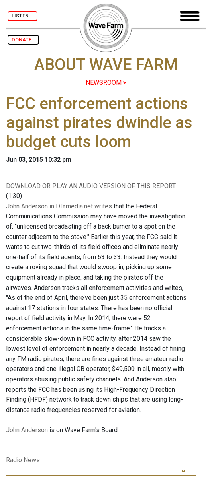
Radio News (23, 460)
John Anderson (27, 430)
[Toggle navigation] (189, 16)
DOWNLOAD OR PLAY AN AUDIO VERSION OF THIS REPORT (91, 186)
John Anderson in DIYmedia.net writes (59, 206)
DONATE (23, 40)
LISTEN (22, 16)
